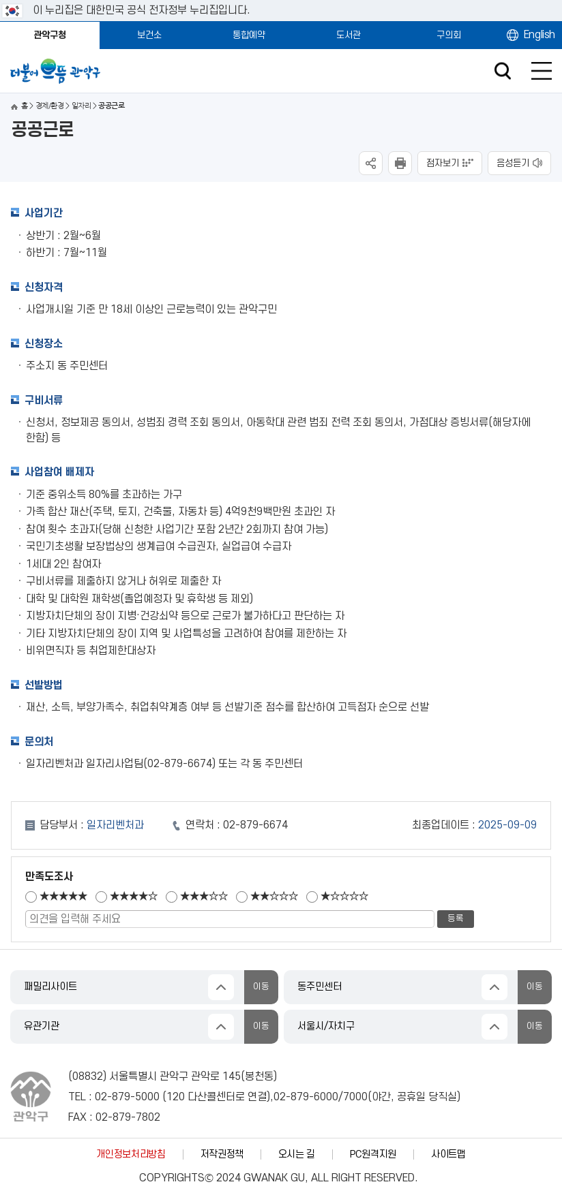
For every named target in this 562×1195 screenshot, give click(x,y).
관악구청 (49, 35)
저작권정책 (222, 1154)
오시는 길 (296, 1154)
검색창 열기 (502, 71)
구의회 (449, 35)
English (539, 35)
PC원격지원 (373, 1154)
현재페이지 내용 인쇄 (400, 163)
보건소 (149, 35)
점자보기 (442, 163)
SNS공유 (371, 163)
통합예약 (249, 35)
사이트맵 (448, 1154)
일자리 (81, 106)
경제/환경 (49, 106)
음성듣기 (513, 163)
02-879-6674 (255, 825)
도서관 (348, 35)
